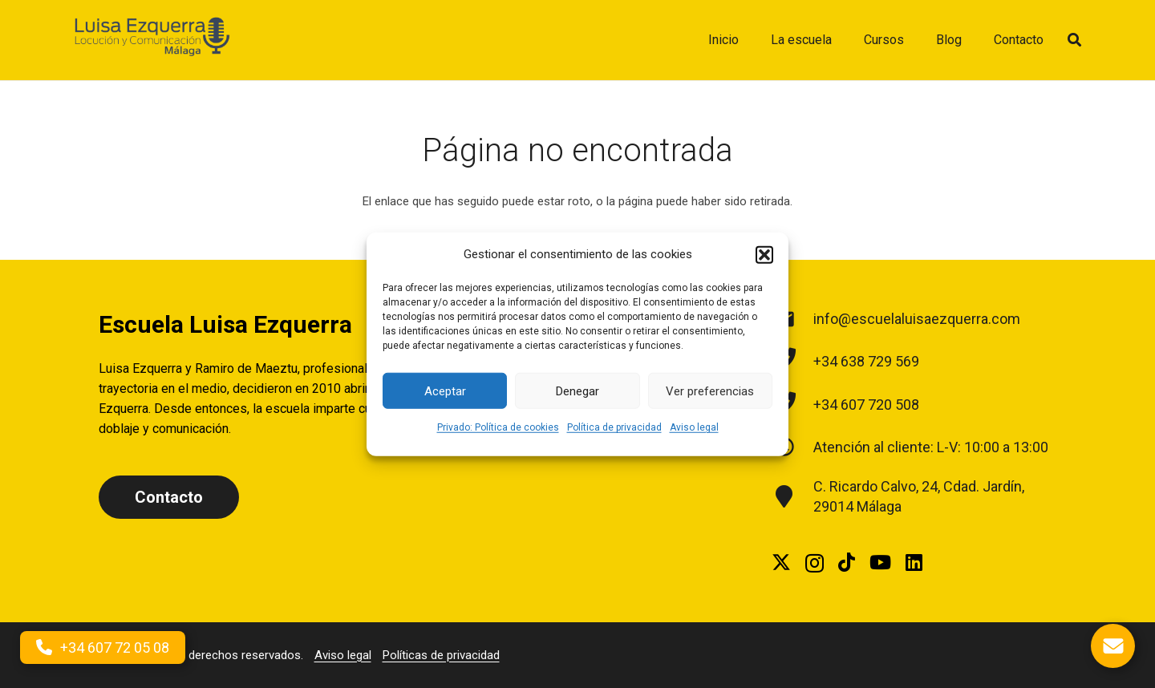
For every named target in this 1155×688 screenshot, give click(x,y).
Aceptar (445, 390)
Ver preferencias (710, 390)
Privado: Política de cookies (498, 427)
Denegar (577, 390)
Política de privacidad (614, 427)
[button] (764, 254)
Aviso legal (694, 427)
